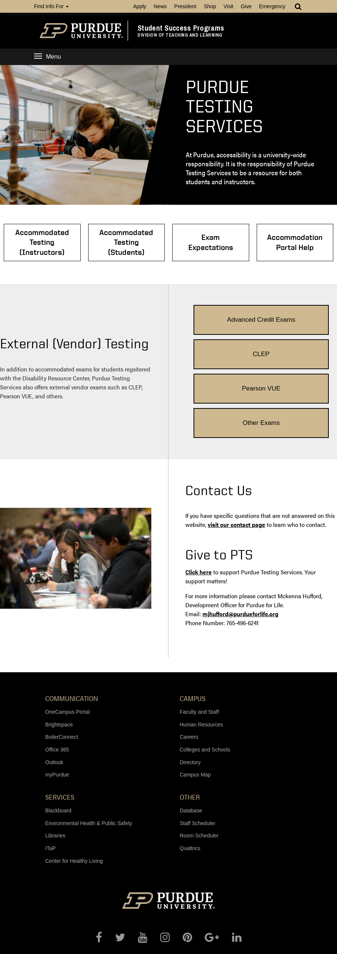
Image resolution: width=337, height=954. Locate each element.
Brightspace (59, 653)
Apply (139, 6)
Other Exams (298, 351)
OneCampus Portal (67, 640)
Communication (71, 627)
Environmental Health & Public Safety (88, 751)
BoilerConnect (61, 666)
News (160, 6)
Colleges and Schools (205, 678)
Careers (189, 666)
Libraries (55, 764)
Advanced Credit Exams (224, 315)
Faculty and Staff (199, 640)
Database (191, 739)
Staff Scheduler (197, 751)
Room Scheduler (199, 764)
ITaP (50, 776)
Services (59, 725)
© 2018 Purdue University (101, 923)
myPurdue (57, 703)
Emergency (272, 6)
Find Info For (51, 6)
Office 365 (57, 678)
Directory (190, 691)
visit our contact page (236, 453)
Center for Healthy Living (74, 789)
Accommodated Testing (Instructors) (69, 242)
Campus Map (195, 703)
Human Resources (201, 653)
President (185, 6)
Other (190, 725)
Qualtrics (190, 776)
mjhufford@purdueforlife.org (240, 542)
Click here (198, 500)
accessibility (193, 939)
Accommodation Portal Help (268, 242)
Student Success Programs (180, 28)
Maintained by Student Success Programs (184, 929)
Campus (192, 627)
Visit (228, 6)
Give (246, 6)
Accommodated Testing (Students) (135, 242)
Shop (210, 6)
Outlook (54, 691)
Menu (47, 56)
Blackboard (58, 739)
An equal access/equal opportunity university (187, 923)
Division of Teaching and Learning (179, 35)
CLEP (298, 315)
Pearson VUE (224, 351)
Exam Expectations (201, 242)
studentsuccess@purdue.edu (206, 945)
